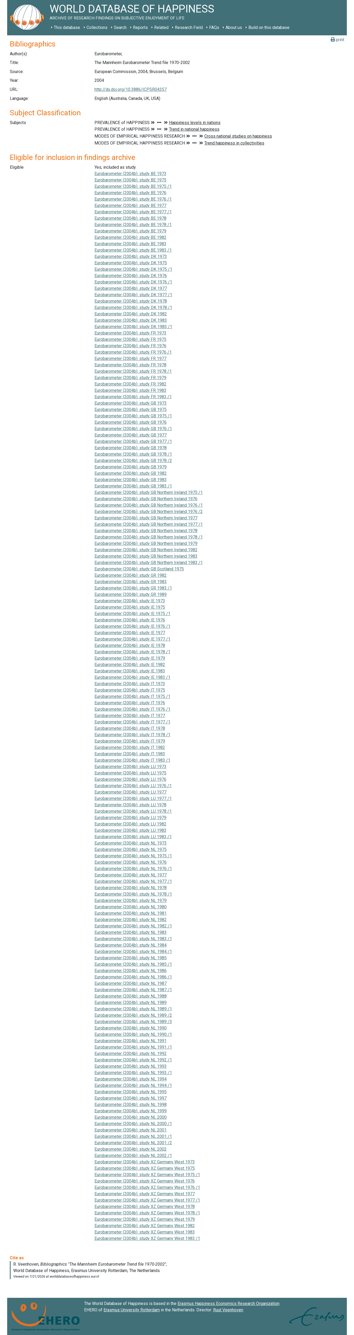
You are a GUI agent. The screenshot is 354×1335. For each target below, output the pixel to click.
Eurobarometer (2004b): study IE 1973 (129, 600)
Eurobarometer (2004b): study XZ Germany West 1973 (144, 1161)
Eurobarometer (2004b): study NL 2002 (130, 1149)
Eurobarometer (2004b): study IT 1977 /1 (132, 721)
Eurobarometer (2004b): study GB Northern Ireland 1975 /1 (148, 492)
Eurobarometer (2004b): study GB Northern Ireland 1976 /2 (148, 511)
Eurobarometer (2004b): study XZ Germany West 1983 (144, 1232)
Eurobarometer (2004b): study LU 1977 (130, 792)
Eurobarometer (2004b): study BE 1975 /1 (133, 186)
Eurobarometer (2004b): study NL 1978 (130, 887)
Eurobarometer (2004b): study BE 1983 (130, 243)
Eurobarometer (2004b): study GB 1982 (130, 473)
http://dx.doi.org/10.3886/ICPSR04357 (130, 89)
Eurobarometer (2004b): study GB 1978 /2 (133, 460)
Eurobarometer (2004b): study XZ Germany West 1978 (144, 1206)
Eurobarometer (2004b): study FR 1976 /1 (133, 352)
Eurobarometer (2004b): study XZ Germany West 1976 (144, 1181)
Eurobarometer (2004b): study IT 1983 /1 (132, 760)
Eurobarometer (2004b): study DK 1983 (130, 320)
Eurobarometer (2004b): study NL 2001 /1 (133, 1136)
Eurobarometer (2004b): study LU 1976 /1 (133, 785)
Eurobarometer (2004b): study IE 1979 (129, 658)
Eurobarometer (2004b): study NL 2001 (130, 1130)
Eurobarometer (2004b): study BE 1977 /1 (133, 211)
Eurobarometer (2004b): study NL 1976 (130, 862)
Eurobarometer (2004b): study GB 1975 (130, 409)
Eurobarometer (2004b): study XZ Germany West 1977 (144, 1193)
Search (120, 27)
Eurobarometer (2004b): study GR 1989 (130, 594)
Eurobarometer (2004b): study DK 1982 (130, 313)
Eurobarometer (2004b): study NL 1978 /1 (133, 894)
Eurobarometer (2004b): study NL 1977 (130, 875)
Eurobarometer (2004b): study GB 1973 (130, 403)
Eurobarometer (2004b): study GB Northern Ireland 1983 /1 (148, 562)
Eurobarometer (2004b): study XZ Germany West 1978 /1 (147, 1212)
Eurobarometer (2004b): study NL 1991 (130, 1040)
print (337, 39)
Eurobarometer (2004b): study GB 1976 (130, 422)
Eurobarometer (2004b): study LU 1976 (130, 779)
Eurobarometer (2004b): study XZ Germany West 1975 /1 (147, 1174)
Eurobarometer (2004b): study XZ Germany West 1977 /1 (147, 1200)
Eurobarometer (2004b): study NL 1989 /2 (133, 1015)
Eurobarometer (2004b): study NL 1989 (130, 1002)
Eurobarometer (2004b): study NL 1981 (130, 913)
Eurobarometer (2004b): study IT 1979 (129, 741)
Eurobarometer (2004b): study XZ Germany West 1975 (144, 1168)
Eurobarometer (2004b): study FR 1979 (130, 377)
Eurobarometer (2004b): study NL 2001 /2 (133, 1142)
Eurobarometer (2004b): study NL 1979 (130, 900)
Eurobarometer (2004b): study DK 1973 (130, 256)
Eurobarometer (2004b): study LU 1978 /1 (133, 811)
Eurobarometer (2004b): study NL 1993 (130, 1066)
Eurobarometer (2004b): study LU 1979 (130, 817)
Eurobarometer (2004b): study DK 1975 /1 (133, 269)
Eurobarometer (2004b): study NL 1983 (130, 932)
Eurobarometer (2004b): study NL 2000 (130, 1117)
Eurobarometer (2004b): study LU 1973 (130, 766)
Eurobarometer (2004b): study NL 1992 (130, 1053)
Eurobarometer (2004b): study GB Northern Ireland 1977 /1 (148, 524)
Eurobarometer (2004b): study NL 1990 (130, 1028)
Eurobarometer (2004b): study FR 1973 (130, 333)
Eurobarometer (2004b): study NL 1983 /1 (133, 938)
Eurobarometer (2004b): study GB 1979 (130, 466)
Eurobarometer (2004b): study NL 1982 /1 (133, 926)
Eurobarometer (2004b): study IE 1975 (129, 607)
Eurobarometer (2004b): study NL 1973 (130, 843)
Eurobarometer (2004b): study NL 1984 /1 (133, 951)
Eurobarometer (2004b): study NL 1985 (130, 957)
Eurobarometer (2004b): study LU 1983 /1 (133, 836)
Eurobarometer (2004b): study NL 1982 (130, 919)
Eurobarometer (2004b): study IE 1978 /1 (132, 651)
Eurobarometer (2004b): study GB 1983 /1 (133, 486)
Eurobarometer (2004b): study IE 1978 (129, 645)
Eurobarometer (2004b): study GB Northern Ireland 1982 (145, 549)
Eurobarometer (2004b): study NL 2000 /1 (133, 1123)
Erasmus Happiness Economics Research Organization (228, 1303)
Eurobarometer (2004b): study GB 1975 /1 (133, 415)
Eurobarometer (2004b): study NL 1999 (130, 1110)
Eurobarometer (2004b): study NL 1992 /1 (133, 1059)
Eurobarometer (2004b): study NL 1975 (130, 849)
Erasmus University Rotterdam (131, 1309)
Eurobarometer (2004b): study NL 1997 (130, 1098)
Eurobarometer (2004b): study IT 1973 (129, 683)
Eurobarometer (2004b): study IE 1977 (129, 632)
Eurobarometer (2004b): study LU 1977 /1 (133, 798)
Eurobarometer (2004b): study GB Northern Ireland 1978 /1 (148, 537)
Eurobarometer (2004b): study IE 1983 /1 (132, 677)
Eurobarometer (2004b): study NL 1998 (130, 1104)
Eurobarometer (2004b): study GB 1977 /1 (133, 441)
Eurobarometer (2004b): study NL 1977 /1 (133, 881)
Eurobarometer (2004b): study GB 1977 (130, 435)
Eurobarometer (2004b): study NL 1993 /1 (133, 1072)
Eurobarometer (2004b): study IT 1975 (129, 690)
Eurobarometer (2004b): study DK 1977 (130, 288)
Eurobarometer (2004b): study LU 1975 (130, 772)
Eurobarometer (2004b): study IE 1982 (129, 664)
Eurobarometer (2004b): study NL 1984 (130, 945)
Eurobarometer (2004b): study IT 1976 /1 (132, 709)
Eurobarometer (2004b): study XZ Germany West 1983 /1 (147, 1238)
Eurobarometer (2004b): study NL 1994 (130, 1079)
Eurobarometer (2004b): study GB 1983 (130, 479)
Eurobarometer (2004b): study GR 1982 (130, 575)
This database (67, 27)
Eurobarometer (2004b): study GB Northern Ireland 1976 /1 (148, 505)
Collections (97, 27)
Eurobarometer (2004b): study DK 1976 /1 (133, 282)
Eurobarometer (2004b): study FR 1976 (130, 345)
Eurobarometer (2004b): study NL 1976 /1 (133, 868)
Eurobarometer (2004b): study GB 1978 (130, 447)
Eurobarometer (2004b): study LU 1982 (130, 824)
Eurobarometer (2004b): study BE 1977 (130, 205)
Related (161, 27)
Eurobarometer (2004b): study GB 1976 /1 (133, 428)
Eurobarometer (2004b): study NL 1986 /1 (133, 977)
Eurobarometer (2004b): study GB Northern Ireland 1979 (145, 543)
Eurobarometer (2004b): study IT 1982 (129, 747)
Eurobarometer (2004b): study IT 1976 (129, 702)
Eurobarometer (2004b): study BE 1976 (130, 192)
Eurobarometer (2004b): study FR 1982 (130, 384)
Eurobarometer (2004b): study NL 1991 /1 (133, 1047)
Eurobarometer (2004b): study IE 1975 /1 (132, 613)
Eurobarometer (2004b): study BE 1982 (130, 237)
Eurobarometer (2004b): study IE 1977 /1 (132, 639)
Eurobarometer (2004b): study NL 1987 (130, 983)
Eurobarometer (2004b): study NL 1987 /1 (133, 989)
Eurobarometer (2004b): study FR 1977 (130, 358)
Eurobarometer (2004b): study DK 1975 (130, 262)
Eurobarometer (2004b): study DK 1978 (130, 301)
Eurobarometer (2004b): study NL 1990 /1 (133, 1034)
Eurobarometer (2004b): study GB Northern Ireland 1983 (145, 556)
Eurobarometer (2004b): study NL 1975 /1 (133, 855)
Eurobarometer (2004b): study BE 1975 (130, 180)
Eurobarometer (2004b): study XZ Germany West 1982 (144, 1225)
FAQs (214, 27)
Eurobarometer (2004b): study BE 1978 (130, 218)
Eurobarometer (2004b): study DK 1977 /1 (133, 294)
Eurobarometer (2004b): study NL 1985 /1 (133, 964)
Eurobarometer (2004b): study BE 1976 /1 (133, 199)
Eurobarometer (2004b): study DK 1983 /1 (133, 326)
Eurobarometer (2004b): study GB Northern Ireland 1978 (145, 530)
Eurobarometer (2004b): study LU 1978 (130, 804)
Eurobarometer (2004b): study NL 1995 (130, 1091)
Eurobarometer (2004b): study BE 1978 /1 (133, 224)
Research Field (189, 27)
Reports (140, 27)
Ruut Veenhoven (228, 1309)
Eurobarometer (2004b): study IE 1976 (129, 619)
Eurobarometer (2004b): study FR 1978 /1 (133, 371)
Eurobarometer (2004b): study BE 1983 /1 (133, 250)
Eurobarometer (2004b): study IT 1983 (129, 753)
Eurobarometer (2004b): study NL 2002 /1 (133, 1155)
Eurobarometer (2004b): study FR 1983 (130, 390)
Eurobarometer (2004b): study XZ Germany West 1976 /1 (147, 1187)
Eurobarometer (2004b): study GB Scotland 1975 (139, 568)
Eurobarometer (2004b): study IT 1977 (129, 715)
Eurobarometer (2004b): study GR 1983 (130, 581)
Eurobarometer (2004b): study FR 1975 (130, 339)
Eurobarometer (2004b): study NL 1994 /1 (133, 1085)
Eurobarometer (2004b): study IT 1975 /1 (132, 696)
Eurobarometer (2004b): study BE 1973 (130, 173)
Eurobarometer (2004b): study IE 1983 (129, 670)
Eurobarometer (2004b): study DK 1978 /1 (133, 307)
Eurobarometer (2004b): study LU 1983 (130, 830)
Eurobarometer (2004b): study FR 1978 (130, 364)
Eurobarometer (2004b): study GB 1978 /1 (133, 454)
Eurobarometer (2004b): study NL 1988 (130, 996)
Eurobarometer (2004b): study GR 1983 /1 (133, 588)
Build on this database (269, 27)
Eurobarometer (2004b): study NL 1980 (130, 906)
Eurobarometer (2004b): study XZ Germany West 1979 (144, 1219)
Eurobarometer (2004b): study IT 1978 (129, 728)
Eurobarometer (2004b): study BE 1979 (130, 231)
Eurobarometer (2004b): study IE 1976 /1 (132, 626)
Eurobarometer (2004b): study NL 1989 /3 (133, 1021)
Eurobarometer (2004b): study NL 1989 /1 (133, 1008)
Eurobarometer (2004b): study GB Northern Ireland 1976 (145, 498)
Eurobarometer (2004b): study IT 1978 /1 (132, 734)
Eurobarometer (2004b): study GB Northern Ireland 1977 (145, 517)
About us (234, 27)
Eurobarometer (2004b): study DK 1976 (130, 275)
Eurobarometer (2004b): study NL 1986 (130, 970)
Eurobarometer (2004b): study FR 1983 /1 (133, 396)
